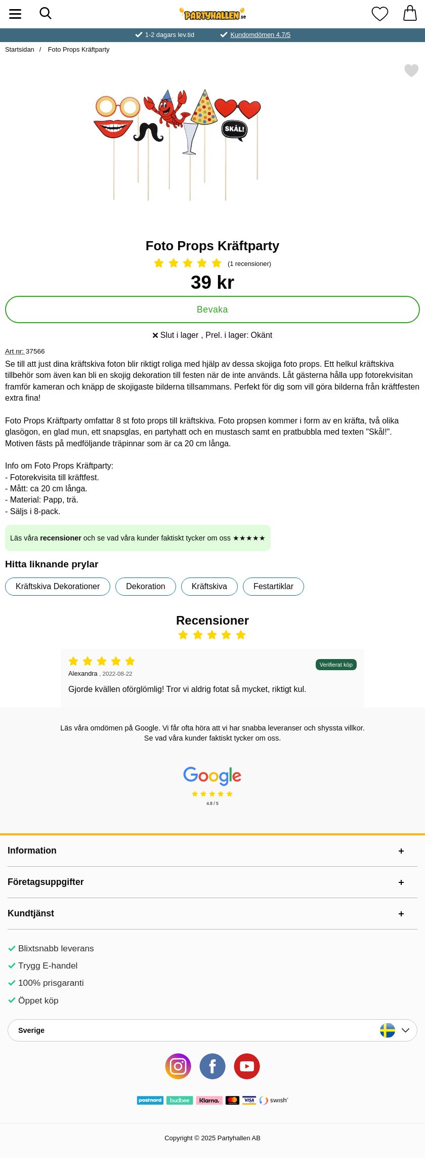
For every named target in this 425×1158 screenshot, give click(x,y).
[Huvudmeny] (15, 14)
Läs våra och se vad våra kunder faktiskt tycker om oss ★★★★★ (138, 538)
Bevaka (212, 309)
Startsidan (19, 49)
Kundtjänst (31, 913)
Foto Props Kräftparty (77, 49)
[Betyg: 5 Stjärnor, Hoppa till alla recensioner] (212, 263)
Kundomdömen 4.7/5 (260, 34)
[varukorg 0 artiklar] (410, 14)
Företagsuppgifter (46, 882)
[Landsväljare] (212, 1030)
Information (32, 850)
